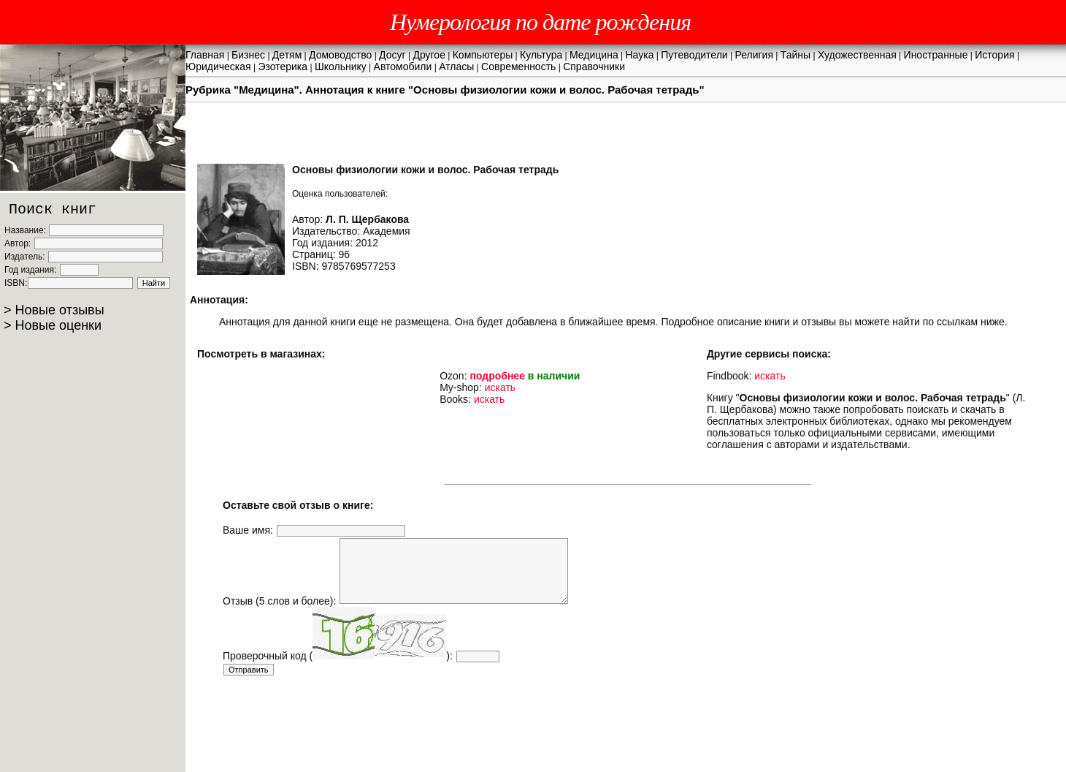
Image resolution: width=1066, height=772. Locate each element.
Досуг (392, 55)
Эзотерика (282, 66)
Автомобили (403, 66)
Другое (429, 55)
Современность (518, 66)
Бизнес (248, 55)
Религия (754, 55)
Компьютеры (483, 55)
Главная (204, 55)
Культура (541, 55)
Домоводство (340, 55)
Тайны (795, 55)
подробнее (497, 376)
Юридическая (218, 66)
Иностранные (936, 55)
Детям (287, 55)
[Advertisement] (488, 719)
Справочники (594, 66)
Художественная (857, 55)
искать (500, 387)
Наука (640, 55)
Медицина (594, 55)
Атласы (456, 66)
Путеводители (694, 55)
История (994, 55)
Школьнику (341, 66)
